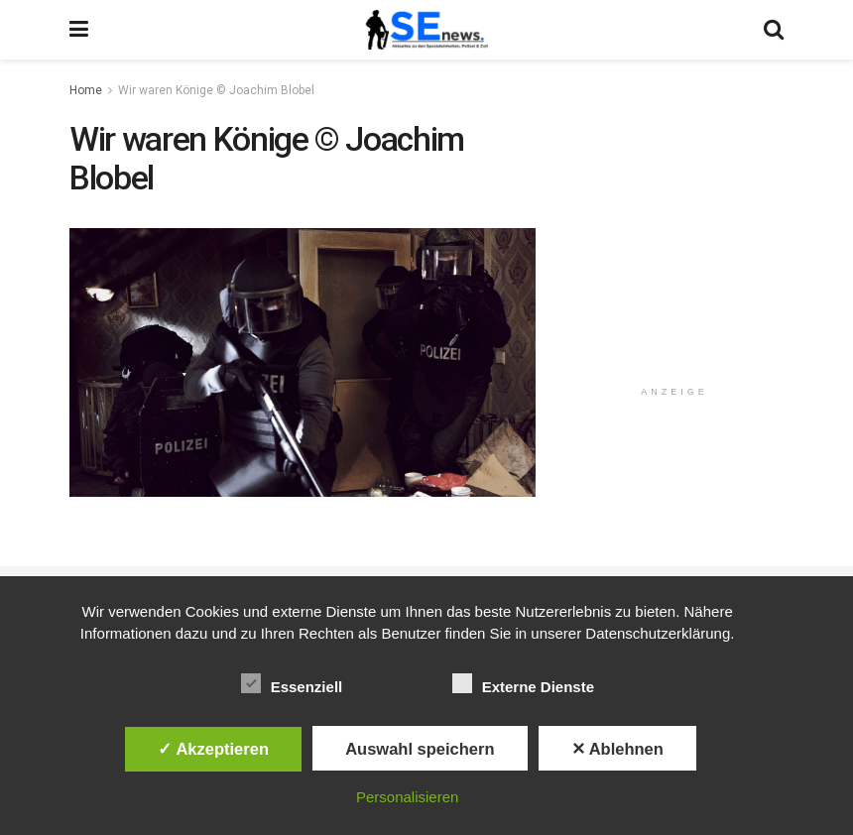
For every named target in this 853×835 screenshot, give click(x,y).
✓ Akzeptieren (213, 749)
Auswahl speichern (419, 749)
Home (85, 90)
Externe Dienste (523, 683)
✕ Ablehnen (617, 749)
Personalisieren (407, 796)
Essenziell (292, 683)
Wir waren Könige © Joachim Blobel (216, 90)
